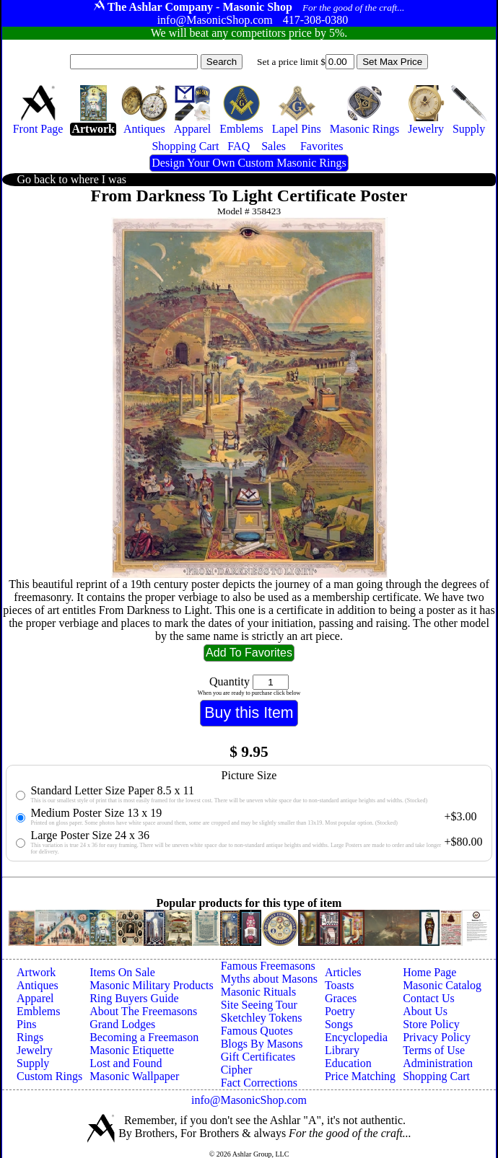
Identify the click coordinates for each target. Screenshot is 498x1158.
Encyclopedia (356, 1037)
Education (348, 1063)
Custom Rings (49, 1076)
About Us (425, 1011)
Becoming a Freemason (143, 1037)
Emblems (38, 1011)
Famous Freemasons (268, 966)
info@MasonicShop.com (249, 1100)
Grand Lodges (122, 1024)
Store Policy (431, 1024)
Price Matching (360, 1076)
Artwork (36, 972)
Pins (27, 1024)
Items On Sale (122, 972)
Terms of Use (434, 1050)
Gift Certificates (258, 1056)
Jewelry (35, 1050)
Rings (30, 1037)
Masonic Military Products (151, 985)
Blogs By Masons (262, 1044)
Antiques (37, 985)
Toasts (339, 985)
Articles (343, 972)
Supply (33, 1063)
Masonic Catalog (442, 985)
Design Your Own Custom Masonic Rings (249, 163)
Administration (438, 1063)
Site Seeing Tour (259, 1005)
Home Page (429, 972)
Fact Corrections (259, 1082)
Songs (339, 1024)
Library (342, 1050)
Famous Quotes (257, 1031)
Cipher (237, 1069)
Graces (341, 998)
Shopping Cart (436, 1076)
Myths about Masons (269, 979)
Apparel (35, 998)
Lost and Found (125, 1063)
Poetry (340, 1011)
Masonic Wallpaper (134, 1076)
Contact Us (429, 998)
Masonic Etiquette (131, 1050)
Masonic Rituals (258, 992)
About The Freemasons (143, 1011)
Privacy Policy (437, 1037)
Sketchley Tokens (261, 1018)
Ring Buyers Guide (134, 998)
